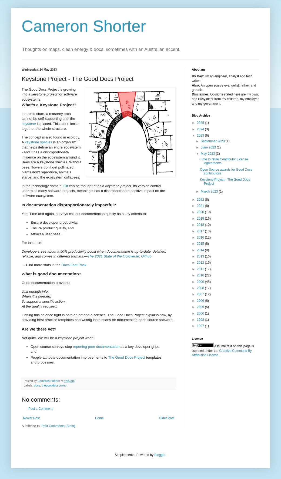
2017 (201, 231)
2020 (201, 212)
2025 (201, 123)
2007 (201, 294)
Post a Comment (40, 409)
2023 (201, 135)
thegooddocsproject (54, 385)
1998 (201, 320)
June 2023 (209, 147)
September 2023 (213, 141)
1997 (201, 326)
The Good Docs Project (126, 357)
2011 (201, 269)
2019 (201, 218)
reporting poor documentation (96, 347)
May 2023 (208, 154)
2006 (201, 301)
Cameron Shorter (84, 26)
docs (37, 385)
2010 (201, 275)
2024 (201, 129)
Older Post (166, 418)
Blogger (159, 455)
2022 (201, 199)
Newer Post (31, 418)
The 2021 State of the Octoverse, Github (120, 256)
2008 (201, 288)
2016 (201, 237)
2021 (201, 206)
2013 (201, 256)
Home (99, 418)
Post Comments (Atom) (58, 426)
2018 (201, 225)
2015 (201, 244)
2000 (201, 313)
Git (65, 186)
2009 (201, 282)
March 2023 (210, 191)
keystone (29, 124)
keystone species (38, 142)
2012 (201, 263)
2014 (201, 250)
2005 (201, 307)
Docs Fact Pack (73, 265)
